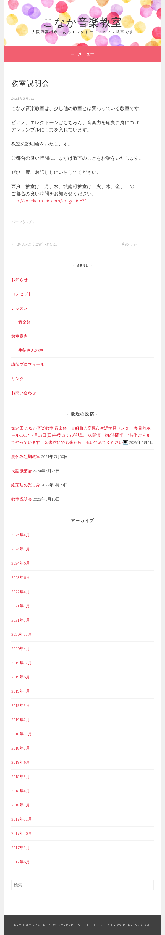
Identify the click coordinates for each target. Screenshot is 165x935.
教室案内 (19, 336)
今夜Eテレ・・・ (137, 244)
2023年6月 (20, 577)
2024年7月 (20, 549)
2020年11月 (21, 634)
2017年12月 (21, 819)
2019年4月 (20, 691)
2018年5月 (20, 776)
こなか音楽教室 (82, 21)
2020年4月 (20, 648)
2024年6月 (20, 563)
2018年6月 (20, 762)
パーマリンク (22, 222)
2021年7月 (20, 606)
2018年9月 (20, 748)
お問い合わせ (23, 393)
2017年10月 (21, 833)
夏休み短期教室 (25, 456)
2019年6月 (20, 677)
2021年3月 (20, 620)
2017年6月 (20, 861)
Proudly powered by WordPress (47, 925)
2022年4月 (20, 591)
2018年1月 (20, 805)
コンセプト (21, 294)
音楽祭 (24, 322)
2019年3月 (20, 705)
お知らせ (19, 279)
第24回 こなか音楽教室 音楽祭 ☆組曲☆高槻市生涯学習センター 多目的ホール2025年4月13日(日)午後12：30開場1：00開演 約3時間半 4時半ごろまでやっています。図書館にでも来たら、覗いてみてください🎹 (81, 435)
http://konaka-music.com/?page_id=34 (49, 201)
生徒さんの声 (30, 350)
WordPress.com (133, 925)
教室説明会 (21, 499)
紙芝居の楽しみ (25, 485)
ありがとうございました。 (35, 244)
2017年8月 (20, 847)
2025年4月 (20, 534)
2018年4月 (20, 790)
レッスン (19, 308)
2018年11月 (21, 734)
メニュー (86, 54)
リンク (17, 378)
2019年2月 (20, 719)
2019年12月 (21, 662)
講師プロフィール (27, 364)
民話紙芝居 (21, 470)
